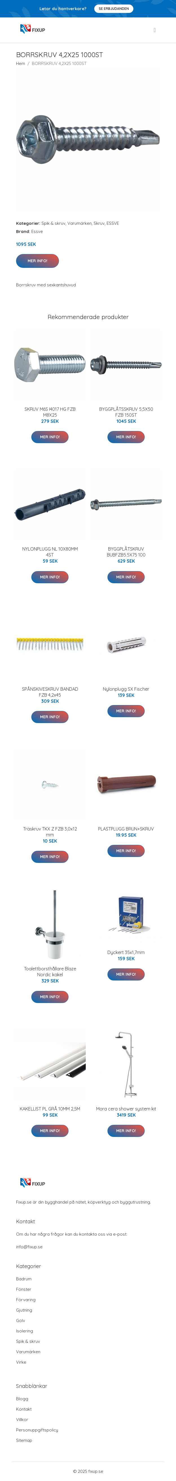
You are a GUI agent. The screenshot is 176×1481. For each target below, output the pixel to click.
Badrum (24, 1279)
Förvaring (26, 1299)
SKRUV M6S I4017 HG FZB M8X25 (50, 412)
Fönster (23, 1289)
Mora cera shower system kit (126, 1109)
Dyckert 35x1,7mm (126, 952)
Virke (21, 1362)
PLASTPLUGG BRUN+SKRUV (126, 829)
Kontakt (24, 1409)
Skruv (99, 223)
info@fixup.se (29, 1246)
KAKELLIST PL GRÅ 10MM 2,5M (50, 1109)
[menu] (155, 30)
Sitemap (24, 1440)
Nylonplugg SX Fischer (126, 689)
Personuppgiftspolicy (37, 1430)
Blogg (22, 1398)
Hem (20, 63)
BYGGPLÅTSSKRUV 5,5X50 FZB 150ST (126, 412)
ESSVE (113, 223)
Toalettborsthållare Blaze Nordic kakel (50, 971)
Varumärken (79, 223)
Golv (20, 1320)
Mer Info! (37, 260)
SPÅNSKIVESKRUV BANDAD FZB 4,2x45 (50, 692)
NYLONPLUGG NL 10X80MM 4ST (50, 552)
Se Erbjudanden (114, 8)
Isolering (24, 1331)
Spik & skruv (53, 223)
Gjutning (24, 1310)
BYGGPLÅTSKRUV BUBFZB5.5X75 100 (126, 552)
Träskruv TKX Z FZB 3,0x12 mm (50, 832)
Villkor (22, 1419)
